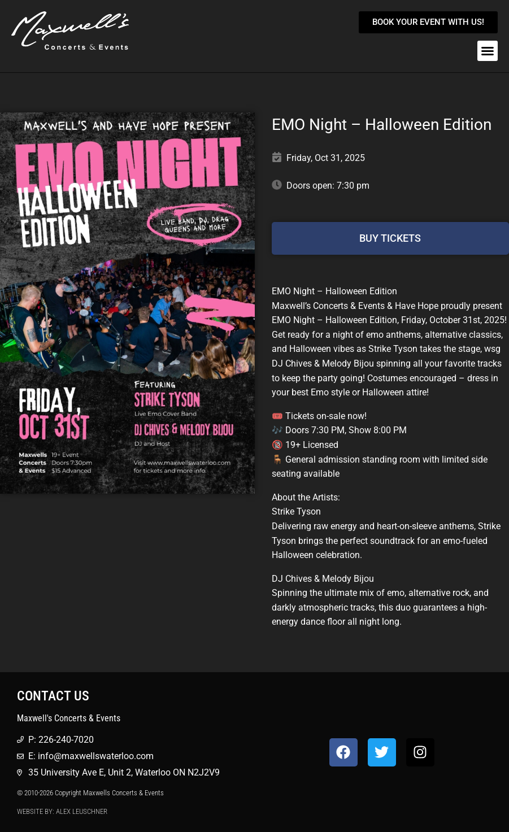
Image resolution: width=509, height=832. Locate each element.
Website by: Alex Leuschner (62, 811)
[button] (487, 51)
